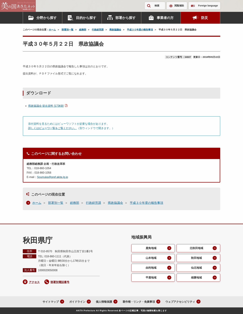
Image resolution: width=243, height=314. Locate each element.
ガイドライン (77, 301)
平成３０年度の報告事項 (140, 29)
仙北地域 (196, 267)
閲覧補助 (179, 5)
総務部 (82, 29)
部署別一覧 (67, 29)
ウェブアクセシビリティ (180, 301)
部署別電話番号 (59, 282)
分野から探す (46, 18)
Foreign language (208, 5)
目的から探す (86, 18)
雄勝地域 (196, 277)
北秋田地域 (196, 248)
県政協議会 (115, 29)
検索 (157, 5)
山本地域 (151, 257)
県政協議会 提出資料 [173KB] (46, 105)
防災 (204, 18)
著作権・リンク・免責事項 (139, 301)
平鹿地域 (151, 277)
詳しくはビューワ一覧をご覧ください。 (52, 128)
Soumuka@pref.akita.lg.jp (52, 177)
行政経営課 (98, 29)
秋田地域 (196, 257)
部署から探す (125, 18)
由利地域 (151, 267)
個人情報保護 (104, 301)
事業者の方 (165, 18)
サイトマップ (51, 301)
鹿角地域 (151, 248)
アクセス (34, 282)
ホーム (52, 29)
